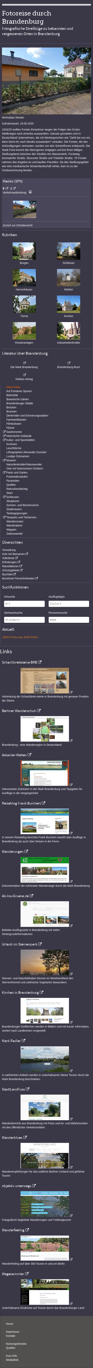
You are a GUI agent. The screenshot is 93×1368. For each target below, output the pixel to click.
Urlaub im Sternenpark (19, 944)
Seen (9, 492)
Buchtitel (7, 574)
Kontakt (10, 1335)
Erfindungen (9, 562)
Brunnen (11, 411)
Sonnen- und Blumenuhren (22, 505)
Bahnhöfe (12, 395)
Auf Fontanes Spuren (19, 391)
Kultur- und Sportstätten (20, 440)
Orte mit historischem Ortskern (24, 468)
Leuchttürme (14, 448)
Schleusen (12, 497)
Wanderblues (12, 1137)
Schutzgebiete (10, 570)
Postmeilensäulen (17, 476)
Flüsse (10, 427)
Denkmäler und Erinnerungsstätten (27, 415)
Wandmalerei (14, 525)
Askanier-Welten (14, 755)
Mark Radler (11, 1041)
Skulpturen (12, 501)
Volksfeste (8, 558)
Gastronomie (14, 431)
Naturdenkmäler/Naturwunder (24, 464)
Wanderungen (12, 851)
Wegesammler (13, 1274)
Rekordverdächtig (17, 488)
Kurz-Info (11, 1355)
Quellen (11, 484)
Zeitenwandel (14, 533)
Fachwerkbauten (16, 419)
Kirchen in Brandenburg (20, 992)
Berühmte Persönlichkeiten (18, 578)
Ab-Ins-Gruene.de (15, 896)
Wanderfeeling (13, 1230)
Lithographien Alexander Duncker (26, 452)
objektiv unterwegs (16, 1186)
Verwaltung (9, 549)
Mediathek (12, 1359)
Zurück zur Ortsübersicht (17, 225)
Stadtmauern (14, 509)
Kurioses (11, 444)
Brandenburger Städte (19, 403)
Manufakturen (10, 566)
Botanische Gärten (17, 399)
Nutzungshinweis (16, 1343)
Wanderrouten (14, 521)
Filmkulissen (13, 423)
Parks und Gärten (17, 472)
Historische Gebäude (19, 435)
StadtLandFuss (13, 1089)
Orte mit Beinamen (13, 554)
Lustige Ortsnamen (17, 456)
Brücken (11, 407)
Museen (11, 460)
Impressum (12, 1331)
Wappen (11, 529)
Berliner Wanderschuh (19, 711)
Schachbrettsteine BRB (19, 662)
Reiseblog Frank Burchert (21, 803)
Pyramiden (12, 480)
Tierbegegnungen (17, 513)
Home (9, 1323)
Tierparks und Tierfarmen (21, 517)
